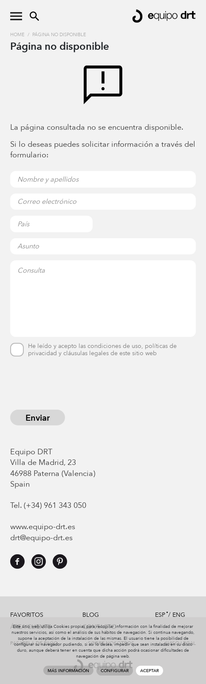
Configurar (115, 671)
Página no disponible (59, 34)
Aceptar (149, 671)
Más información (68, 671)
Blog (90, 615)
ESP (160, 615)
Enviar (37, 418)
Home (17, 34)
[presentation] (74, 384)
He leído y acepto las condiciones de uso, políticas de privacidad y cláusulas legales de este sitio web (102, 350)
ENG (178, 615)
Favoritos (26, 615)
